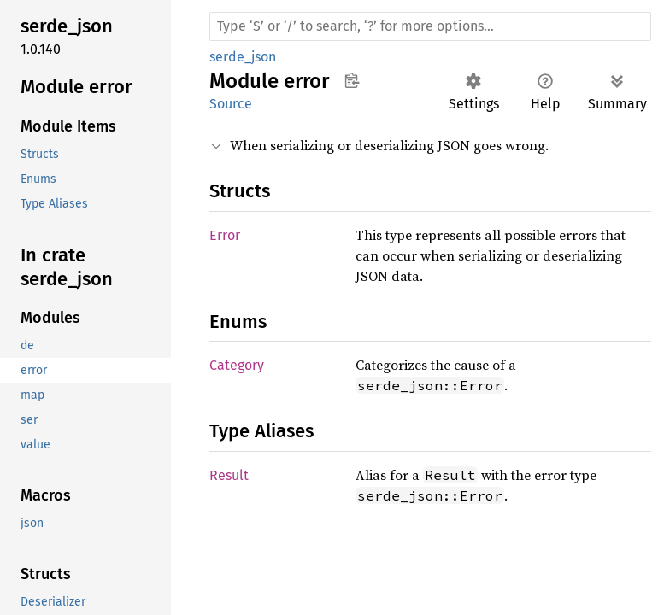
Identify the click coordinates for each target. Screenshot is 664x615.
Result (229, 475)
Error (224, 235)
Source (230, 104)
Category (236, 365)
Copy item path (352, 80)
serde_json (242, 57)
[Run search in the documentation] (430, 26)
